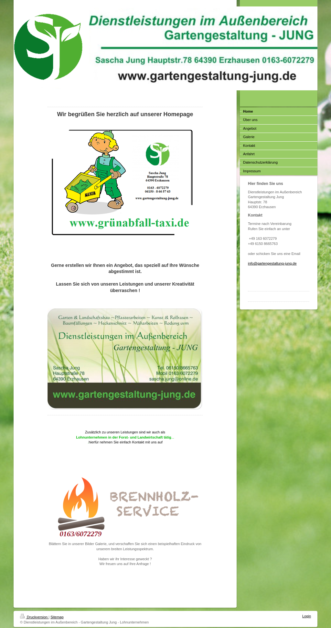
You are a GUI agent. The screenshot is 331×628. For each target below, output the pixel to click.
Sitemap (56, 617)
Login (306, 616)
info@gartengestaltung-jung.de (272, 263)
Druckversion (34, 617)
